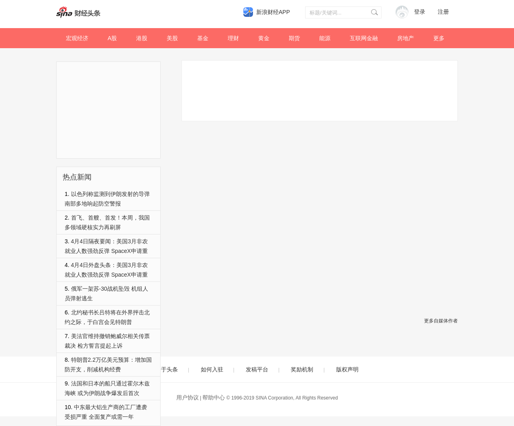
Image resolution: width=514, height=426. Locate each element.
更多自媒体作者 (441, 321)
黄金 (263, 38)
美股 (172, 38)
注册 (443, 12)
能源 (324, 38)
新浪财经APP (273, 12)
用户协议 (187, 397)
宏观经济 (77, 38)
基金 (202, 38)
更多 (439, 38)
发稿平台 (257, 369)
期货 (294, 38)
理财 (233, 38)
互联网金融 (364, 38)
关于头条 (166, 369)
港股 (141, 38)
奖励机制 (302, 369)
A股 (112, 38)
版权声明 (347, 369)
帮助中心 (213, 397)
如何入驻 (212, 369)
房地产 (405, 38)
